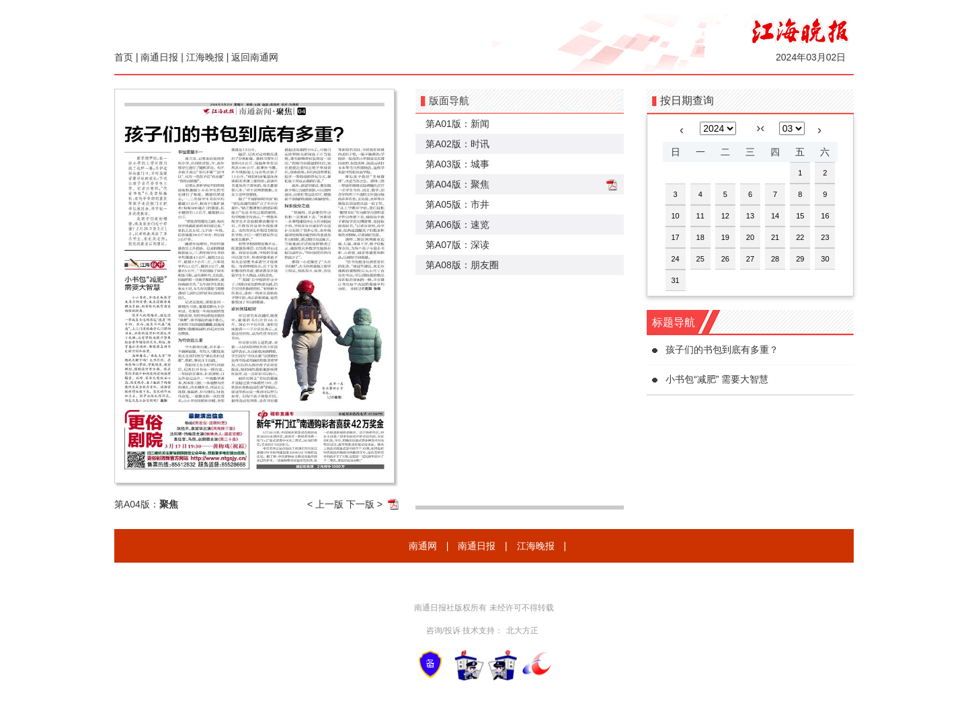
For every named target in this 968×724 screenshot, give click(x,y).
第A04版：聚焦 (457, 184)
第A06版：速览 (457, 224)
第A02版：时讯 (457, 143)
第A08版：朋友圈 (462, 264)
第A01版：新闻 (457, 123)
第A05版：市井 (457, 204)
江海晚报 (205, 57)
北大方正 (522, 630)
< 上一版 (325, 504)
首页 (123, 57)
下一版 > (364, 504)
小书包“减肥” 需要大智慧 (717, 379)
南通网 (423, 545)
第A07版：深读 (457, 244)
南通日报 (159, 57)
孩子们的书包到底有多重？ (722, 349)
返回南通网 (254, 57)
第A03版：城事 (457, 164)
